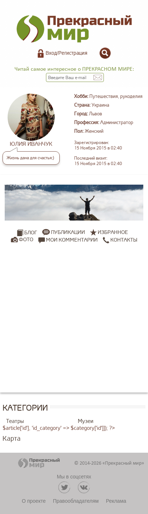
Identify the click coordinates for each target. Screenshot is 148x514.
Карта (12, 439)
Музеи (85, 421)
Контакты (120, 240)
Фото (26, 240)
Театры (15, 421)
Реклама (116, 501)
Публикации (68, 232)
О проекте (34, 501)
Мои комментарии (68, 240)
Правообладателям (75, 501)
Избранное (113, 232)
